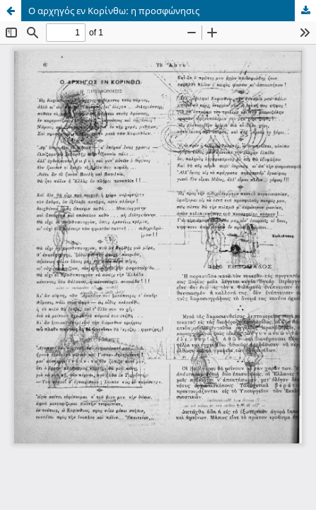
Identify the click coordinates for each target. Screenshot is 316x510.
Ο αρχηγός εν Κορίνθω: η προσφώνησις (113, 10)
